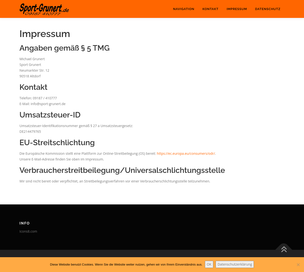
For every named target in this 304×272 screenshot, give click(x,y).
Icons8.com (28, 231)
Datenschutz (267, 9)
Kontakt (211, 9)
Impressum (237, 9)
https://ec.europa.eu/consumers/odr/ (186, 153)
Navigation (183, 9)
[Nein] (298, 264)
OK (209, 264)
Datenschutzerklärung (235, 264)
